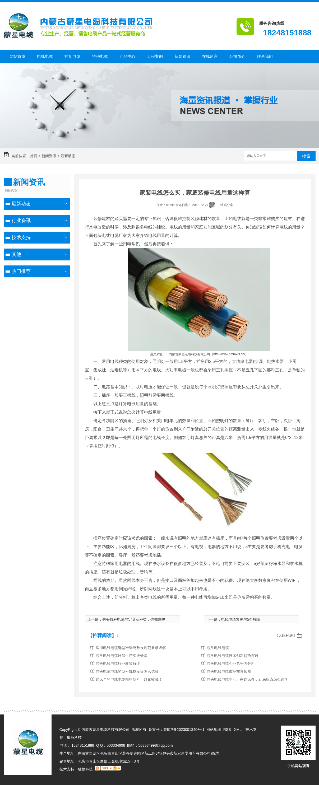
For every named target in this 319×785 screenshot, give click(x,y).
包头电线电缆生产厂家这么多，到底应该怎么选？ (247, 679)
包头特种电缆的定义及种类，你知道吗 (133, 619)
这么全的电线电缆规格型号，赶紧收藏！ (129, 679)
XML (238, 729)
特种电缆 (100, 56)
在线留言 (210, 56)
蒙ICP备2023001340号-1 (184, 729)
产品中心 (127, 56)
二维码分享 (225, 205)
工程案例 (155, 56)
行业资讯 (21, 220)
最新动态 (68, 156)
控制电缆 (72, 56)
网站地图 (213, 729)
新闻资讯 (182, 56)
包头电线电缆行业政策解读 (118, 663)
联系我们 (265, 56)
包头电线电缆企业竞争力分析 (231, 663)
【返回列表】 (286, 635)
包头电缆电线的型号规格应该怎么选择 (127, 671)
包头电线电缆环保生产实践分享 (121, 655)
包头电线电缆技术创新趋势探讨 (232, 655)
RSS (227, 729)
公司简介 (237, 56)
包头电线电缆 (218, 648)
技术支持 (21, 237)
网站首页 (17, 56)
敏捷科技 (74, 737)
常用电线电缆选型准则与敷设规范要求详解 (131, 648)
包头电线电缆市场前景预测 (229, 671)
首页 (33, 156)
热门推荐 (21, 271)
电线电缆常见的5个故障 (240, 619)
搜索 (306, 156)
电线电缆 (45, 56)
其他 (16, 254)
